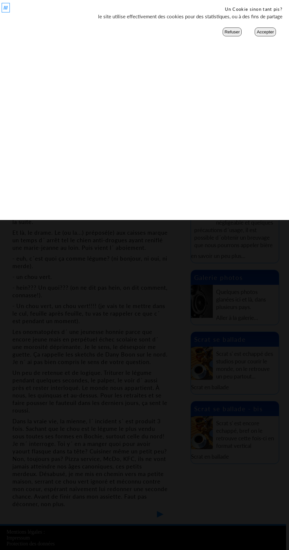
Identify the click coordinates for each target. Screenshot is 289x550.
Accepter (265, 31)
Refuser (232, 31)
